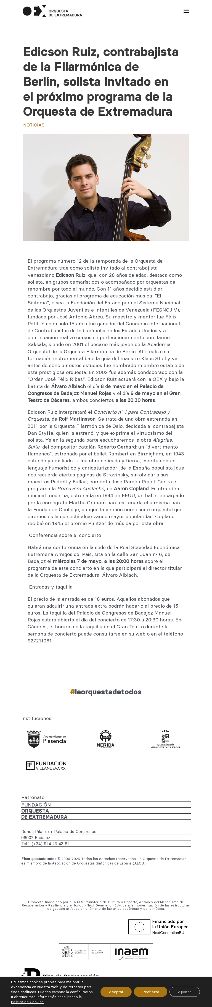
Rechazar (150, 991)
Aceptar (115, 991)
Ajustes (185, 991)
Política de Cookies (52, 1002)
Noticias (33, 125)
